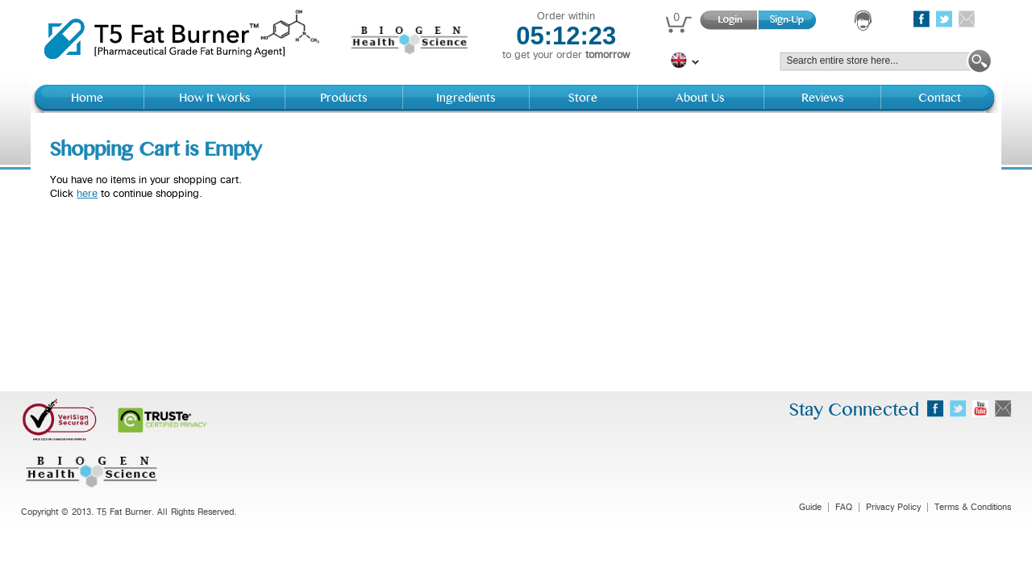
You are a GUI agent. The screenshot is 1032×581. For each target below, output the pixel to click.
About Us (700, 98)
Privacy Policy (893, 507)
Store (582, 98)
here (87, 193)
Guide (810, 507)
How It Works (215, 98)
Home (87, 98)
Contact (939, 98)
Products (344, 98)
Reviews (822, 98)
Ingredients (466, 98)
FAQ (843, 507)
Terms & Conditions (972, 507)
